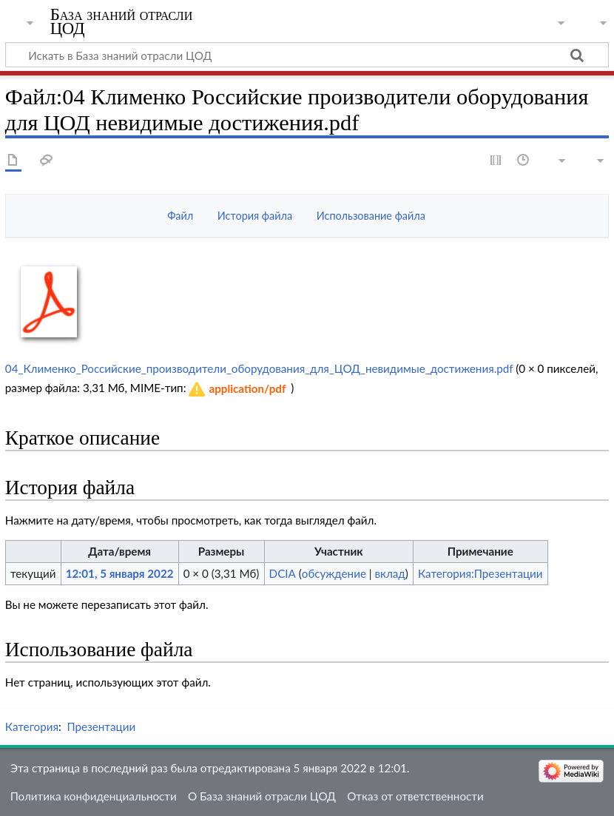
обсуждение (334, 573)
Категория (31, 726)
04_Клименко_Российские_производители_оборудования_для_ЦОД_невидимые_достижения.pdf (259, 368)
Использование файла (371, 215)
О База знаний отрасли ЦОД (262, 796)
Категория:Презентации (480, 573)
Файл (180, 215)
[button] (237, 389)
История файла (254, 215)
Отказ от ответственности (415, 796)
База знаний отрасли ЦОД (121, 21)
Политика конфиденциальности (93, 796)
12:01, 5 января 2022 (120, 573)
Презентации (101, 726)
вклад (390, 573)
